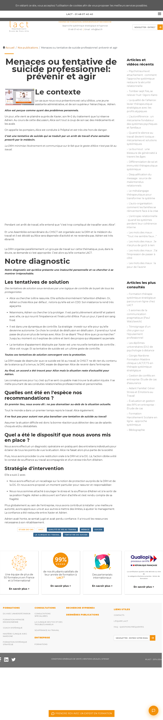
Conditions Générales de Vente (66, 659)
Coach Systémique (12, 628)
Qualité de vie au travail (62, 530)
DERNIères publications (82, 614)
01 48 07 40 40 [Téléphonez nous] (75, 29)
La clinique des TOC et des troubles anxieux (48, 623)
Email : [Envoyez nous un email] (93, 29)
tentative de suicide (76, 535)
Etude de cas (26, 530)
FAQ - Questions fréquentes (129, 627)
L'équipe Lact (121, 621)
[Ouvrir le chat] (153, 710)
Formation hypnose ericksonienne (13, 620)
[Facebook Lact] (6, 659)
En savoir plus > (19, 588)
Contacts (119, 615)
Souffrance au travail (47, 630)
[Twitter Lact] (13, 659)
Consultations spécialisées (42, 614)
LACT (41, 530)
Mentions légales (91, 659)
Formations (41, 644)
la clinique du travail (47, 535)
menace (85, 530)
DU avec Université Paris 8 (16, 613)
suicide (98, 530)
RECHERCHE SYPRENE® (80, 607)
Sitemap (105, 659)
